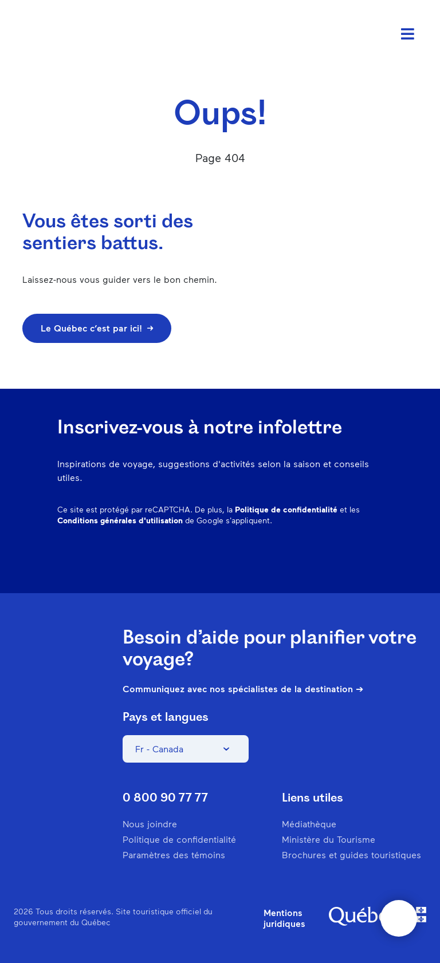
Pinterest (285, 558)
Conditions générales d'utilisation (120, 520)
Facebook (226, 558)
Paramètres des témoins (174, 854)
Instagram (255, 558)
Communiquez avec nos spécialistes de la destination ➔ (243, 689)
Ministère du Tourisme (328, 839)
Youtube (375, 558)
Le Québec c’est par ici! (97, 327)
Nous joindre (150, 823)
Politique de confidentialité (286, 509)
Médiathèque (309, 823)
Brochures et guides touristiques (351, 854)
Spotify (315, 558)
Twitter (345, 558)
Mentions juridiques (284, 917)
